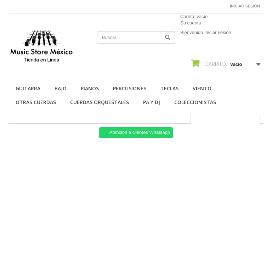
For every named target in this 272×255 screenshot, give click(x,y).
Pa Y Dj (151, 102)
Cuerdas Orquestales (99, 102)
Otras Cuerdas (36, 102)
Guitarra (28, 88)
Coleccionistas (195, 102)
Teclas (169, 88)
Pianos (90, 88)
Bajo (61, 88)
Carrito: (194, 16)
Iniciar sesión (245, 6)
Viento (202, 88)
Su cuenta (190, 23)
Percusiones (129, 88)
